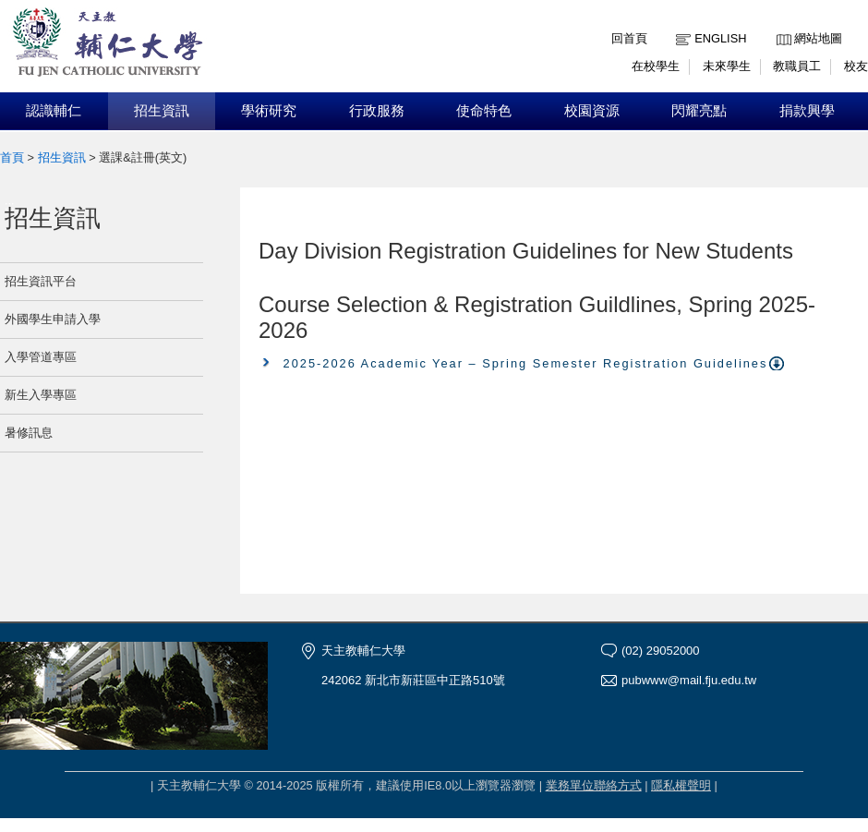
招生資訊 (161, 110)
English (720, 38)
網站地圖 (818, 38)
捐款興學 (807, 110)
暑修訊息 (29, 433)
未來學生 (727, 66)
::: (781, 24)
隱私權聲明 (681, 785)
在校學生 (656, 66)
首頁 (12, 157)
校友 (856, 66)
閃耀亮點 (699, 110)
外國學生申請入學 (53, 319)
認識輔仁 (53, 110)
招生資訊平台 (41, 281)
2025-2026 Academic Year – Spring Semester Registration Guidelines (525, 363)
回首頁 (629, 38)
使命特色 (484, 110)
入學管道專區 (41, 357)
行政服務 (376, 110)
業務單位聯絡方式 (594, 785)
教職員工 (797, 66)
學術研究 (268, 110)
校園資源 (592, 110)
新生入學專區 (41, 395)
